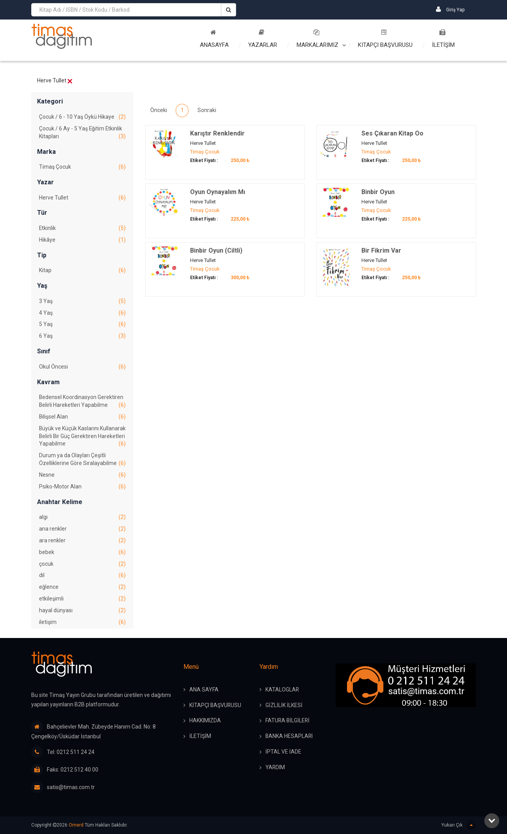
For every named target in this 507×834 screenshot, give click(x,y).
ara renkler (82, 542)
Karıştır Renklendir (217, 133)
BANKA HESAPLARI (289, 737)
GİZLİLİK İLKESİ (283, 705)
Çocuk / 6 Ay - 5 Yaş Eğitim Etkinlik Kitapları (82, 133)
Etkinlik (82, 229)
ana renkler (82, 531)
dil (82, 577)
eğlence (82, 589)
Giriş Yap (450, 9)
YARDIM (275, 768)
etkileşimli (82, 601)
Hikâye (82, 240)
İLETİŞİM (443, 38)
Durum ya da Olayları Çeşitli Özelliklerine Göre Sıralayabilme (82, 461)
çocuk (82, 566)
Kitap (82, 271)
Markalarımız (317, 38)
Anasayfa (214, 38)
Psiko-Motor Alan (82, 488)
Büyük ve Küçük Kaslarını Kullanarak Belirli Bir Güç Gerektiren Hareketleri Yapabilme (82, 437)
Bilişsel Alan (82, 418)
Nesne (82, 476)
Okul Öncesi (82, 368)
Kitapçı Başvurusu (385, 38)
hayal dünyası (82, 613)
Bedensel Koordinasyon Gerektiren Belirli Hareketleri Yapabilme (82, 402)
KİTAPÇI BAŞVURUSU (215, 705)
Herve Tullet (82, 198)
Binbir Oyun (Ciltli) (216, 250)
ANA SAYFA (204, 690)
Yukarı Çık (458, 825)
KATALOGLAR (282, 690)
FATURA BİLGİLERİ (288, 721)
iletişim (82, 624)
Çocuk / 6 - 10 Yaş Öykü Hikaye (82, 117)
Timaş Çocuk (82, 167)
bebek (82, 554)
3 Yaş (82, 302)
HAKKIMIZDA (205, 721)
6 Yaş (82, 337)
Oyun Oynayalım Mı (217, 192)
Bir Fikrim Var (381, 250)
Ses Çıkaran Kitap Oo (392, 133)
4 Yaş (82, 313)
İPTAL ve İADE (283, 752)
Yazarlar (262, 38)
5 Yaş (82, 325)
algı (82, 519)
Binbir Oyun (378, 192)
